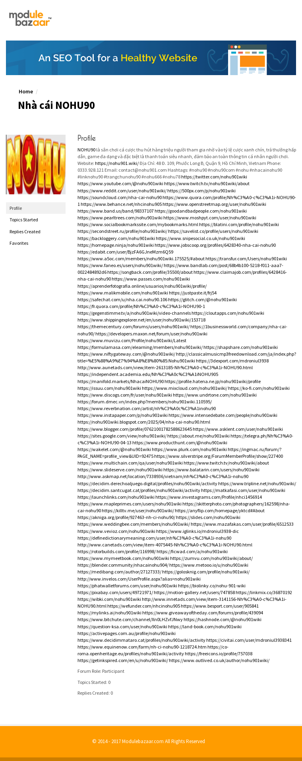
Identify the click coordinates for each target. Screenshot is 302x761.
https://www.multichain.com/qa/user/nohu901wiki (130, 463)
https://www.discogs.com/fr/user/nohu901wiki (124, 395)
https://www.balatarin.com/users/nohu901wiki (211, 469)
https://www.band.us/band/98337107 (115, 211)
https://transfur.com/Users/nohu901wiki (246, 258)
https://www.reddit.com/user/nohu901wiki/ (121, 191)
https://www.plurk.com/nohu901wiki (189, 449)
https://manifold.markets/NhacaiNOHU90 (120, 381)
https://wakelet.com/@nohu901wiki (114, 449)
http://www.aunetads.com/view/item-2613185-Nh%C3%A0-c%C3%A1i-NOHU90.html (165, 367)
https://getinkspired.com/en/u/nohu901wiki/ (122, 660)
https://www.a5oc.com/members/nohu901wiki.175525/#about (141, 258)
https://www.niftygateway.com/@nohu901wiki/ (126, 354)
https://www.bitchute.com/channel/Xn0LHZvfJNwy (130, 619)
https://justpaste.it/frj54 (193, 293)
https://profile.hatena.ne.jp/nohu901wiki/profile (213, 381)
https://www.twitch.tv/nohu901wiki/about (207, 183)
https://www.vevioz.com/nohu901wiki (116, 531)
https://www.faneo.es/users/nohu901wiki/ (120, 265)
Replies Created (25, 231)
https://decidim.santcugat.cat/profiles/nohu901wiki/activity (138, 490)
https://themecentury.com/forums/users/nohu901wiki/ (133, 326)
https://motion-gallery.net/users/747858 (194, 592)
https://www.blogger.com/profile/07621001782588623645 (134, 429)
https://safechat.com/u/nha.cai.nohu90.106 (122, 299)
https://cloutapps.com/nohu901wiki (228, 313)
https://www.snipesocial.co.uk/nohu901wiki (200, 238)
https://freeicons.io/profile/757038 (218, 653)
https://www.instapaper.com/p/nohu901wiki (122, 415)
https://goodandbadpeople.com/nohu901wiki (201, 211)
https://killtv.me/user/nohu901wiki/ (138, 510)
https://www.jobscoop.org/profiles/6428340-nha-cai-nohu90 (215, 245)
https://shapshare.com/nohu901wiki (240, 347)
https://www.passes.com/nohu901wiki (151, 279)
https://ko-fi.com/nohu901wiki (259, 388)
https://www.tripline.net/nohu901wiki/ (257, 483)
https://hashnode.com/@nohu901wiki (222, 619)
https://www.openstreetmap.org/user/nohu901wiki (214, 204)
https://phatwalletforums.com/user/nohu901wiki (127, 586)
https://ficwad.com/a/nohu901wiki (192, 551)
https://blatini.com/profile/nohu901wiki (239, 224)
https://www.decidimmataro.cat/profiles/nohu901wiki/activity (141, 640)
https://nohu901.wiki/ (117, 163)
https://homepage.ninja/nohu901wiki (115, 245)
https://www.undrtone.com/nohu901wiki (215, 395)
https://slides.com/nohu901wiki (208, 517)
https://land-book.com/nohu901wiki (205, 626)
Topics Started (24, 220)
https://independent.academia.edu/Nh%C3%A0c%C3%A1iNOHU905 (147, 374)
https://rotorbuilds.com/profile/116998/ (116, 551)
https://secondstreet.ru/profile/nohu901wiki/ (122, 231)
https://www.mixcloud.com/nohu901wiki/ (184, 388)
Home (26, 91)
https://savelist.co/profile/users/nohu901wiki (213, 231)
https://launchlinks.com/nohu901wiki (116, 497)
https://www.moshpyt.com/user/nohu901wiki (209, 218)
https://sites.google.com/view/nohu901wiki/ (121, 436)
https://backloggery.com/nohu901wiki (116, 238)
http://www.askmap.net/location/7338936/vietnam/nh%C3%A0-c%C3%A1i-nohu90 (162, 476)
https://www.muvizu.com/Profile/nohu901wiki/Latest (131, 340)
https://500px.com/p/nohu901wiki (201, 191)
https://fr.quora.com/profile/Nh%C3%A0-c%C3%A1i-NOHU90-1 (141, 306)
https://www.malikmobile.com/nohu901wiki (122, 293)
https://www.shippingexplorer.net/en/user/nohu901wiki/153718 (141, 320)
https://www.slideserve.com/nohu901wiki (120, 469)
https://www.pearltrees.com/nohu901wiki (120, 218)
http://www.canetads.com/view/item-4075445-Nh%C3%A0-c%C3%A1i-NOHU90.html (164, 545)
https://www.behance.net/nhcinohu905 (121, 204)
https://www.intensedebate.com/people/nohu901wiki (222, 415)
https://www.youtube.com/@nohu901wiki (120, 183)
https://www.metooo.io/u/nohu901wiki (208, 565)
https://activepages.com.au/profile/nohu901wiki (126, 633)
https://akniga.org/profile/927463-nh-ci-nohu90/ (126, 517)
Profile (16, 208)
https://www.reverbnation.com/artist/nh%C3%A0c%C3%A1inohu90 (146, 408)
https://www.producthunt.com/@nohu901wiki (179, 442)
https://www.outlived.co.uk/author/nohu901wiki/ (219, 660)
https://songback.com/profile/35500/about (150, 272)
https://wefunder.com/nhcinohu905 (143, 606)
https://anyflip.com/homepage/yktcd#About (220, 510)
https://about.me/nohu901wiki (198, 436)
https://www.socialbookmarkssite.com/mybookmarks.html (137, 224)
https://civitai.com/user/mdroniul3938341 (249, 640)
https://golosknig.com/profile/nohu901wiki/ (206, 572)
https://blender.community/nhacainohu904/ (122, 565)
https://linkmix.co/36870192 (264, 592)
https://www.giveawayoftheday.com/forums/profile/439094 (202, 613)
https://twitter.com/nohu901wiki (214, 177)
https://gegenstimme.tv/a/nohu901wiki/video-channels (134, 313)
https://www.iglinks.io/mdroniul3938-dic (197, 531)
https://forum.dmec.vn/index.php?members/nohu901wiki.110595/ (144, 402)
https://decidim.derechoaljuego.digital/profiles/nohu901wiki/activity (147, 483)
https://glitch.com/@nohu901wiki (202, 299)
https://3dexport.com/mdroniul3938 (232, 361)
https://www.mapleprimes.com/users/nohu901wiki (129, 504)
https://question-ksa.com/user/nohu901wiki (122, 626)
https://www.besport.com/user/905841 (220, 606)
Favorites (19, 243)
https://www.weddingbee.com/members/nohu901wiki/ (133, 524)
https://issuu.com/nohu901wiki (109, 388)
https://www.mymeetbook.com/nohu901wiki (123, 558)
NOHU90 (86, 150)
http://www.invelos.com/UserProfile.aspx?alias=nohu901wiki (139, 579)
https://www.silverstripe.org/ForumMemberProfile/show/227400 (218, 456)
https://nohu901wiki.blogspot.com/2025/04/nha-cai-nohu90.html (143, 422)
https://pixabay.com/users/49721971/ (115, 592)
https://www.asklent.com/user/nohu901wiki (238, 429)
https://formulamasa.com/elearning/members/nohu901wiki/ (140, 347)
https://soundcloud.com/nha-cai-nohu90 (119, 197)
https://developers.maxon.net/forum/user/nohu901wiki (151, 334)
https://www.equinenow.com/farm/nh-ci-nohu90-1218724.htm (142, 647)
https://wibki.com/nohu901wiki (109, 599)
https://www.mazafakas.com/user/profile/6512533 (242, 524)
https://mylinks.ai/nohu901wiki (109, 613)
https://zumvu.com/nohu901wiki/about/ (211, 558)
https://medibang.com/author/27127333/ (119, 572)
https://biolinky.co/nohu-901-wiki (212, 586)
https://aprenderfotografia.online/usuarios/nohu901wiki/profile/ (142, 286)
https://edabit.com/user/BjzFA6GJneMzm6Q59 (125, 252)
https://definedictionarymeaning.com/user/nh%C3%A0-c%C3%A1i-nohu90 (154, 538)
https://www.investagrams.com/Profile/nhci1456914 (208, 497)
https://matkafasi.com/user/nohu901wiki (243, 490)
